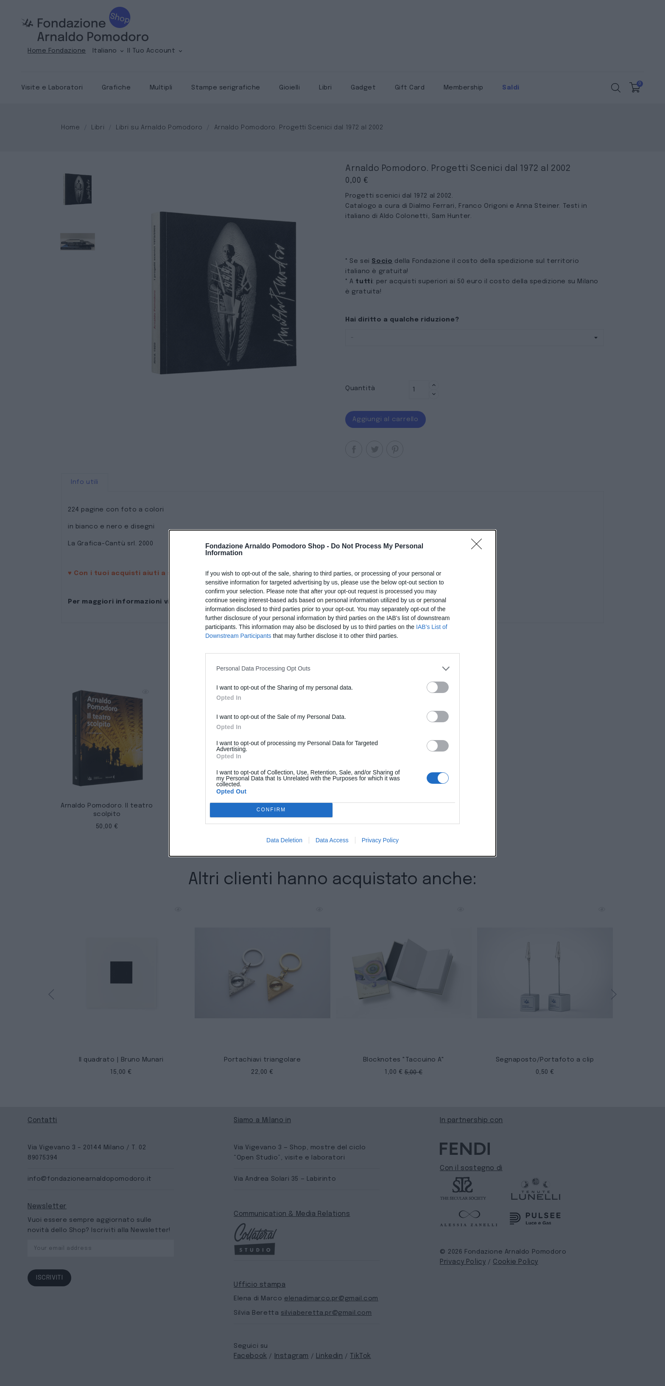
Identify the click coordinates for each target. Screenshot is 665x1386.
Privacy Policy (380, 840)
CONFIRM (271, 810)
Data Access (332, 840)
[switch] (438, 687)
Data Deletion (284, 840)
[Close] (479, 547)
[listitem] (332, 668)
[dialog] (332, 693)
